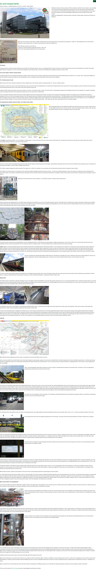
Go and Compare (15, 568)
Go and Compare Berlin (9, 4)
